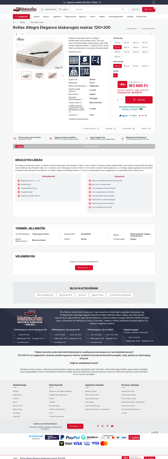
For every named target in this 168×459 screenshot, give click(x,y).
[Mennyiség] (117, 99)
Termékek (16, 413)
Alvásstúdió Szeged (128, 395)
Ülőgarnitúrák (70, 17)
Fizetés (51, 398)
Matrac (22, 22)
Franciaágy (89, 402)
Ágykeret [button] (57, 17)
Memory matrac (91, 391)
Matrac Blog (17, 409)
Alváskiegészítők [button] (116, 17)
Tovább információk (56, 416)
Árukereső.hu (36, 438)
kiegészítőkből (31, 372)
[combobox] (100, 9)
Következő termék (147, 29)
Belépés (16, 391)
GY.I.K (51, 413)
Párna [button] (92, 17)
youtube (112, 426)
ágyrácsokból (133, 369)
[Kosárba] (139, 99)
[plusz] (122, 99)
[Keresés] (122, 9)
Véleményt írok (83, 267)
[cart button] (148, 9)
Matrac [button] (46, 17)
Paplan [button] (102, 17)
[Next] (62, 76)
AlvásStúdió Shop (127, 391)
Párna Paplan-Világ (128, 398)
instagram (102, 426)
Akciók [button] (36, 17)
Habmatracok (49, 369)
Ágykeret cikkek (97, 295)
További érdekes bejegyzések (120, 295)
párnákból (143, 369)
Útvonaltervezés (23, 342)
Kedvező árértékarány (82, 372)
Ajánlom (144, 128)
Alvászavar (82, 295)
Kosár (15, 402)
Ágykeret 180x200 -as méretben (97, 409)
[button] (21, 16)
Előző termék (132, 29)
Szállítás (52, 402)
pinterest (107, 426)
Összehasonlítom (89, 128)
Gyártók (130, 17)
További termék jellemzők (78, 119)
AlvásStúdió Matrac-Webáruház (133, 402)
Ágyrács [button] (82, 17)
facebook (98, 426)
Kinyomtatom (127, 128)
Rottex (92, 79)
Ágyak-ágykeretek (92, 398)
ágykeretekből (121, 369)
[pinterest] (22, 34)
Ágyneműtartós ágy (92, 406)
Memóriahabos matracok (64, 369)
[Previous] (16, 76)
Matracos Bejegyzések (45, 295)
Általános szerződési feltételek (60, 391)
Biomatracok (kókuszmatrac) (31, 369)
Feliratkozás (74, 426)
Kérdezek (109, 128)
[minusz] (122, 100)
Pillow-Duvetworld (128, 406)
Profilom (16, 398)
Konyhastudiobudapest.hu (131, 409)
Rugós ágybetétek (82, 369)
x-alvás (124, 413)
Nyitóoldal (16, 416)
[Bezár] (153, 2)
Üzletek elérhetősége (57, 409)
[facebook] (16, 34)
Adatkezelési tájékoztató (58, 395)
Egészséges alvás (65, 295)
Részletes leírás (75, 52)
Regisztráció (17, 395)
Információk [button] (141, 17)
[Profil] (136, 9)
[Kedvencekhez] (150, 34)
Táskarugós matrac (37, 22)
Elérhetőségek (54, 406)
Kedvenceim (17, 406)
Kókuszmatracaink (92, 395)
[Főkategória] (14, 22)
